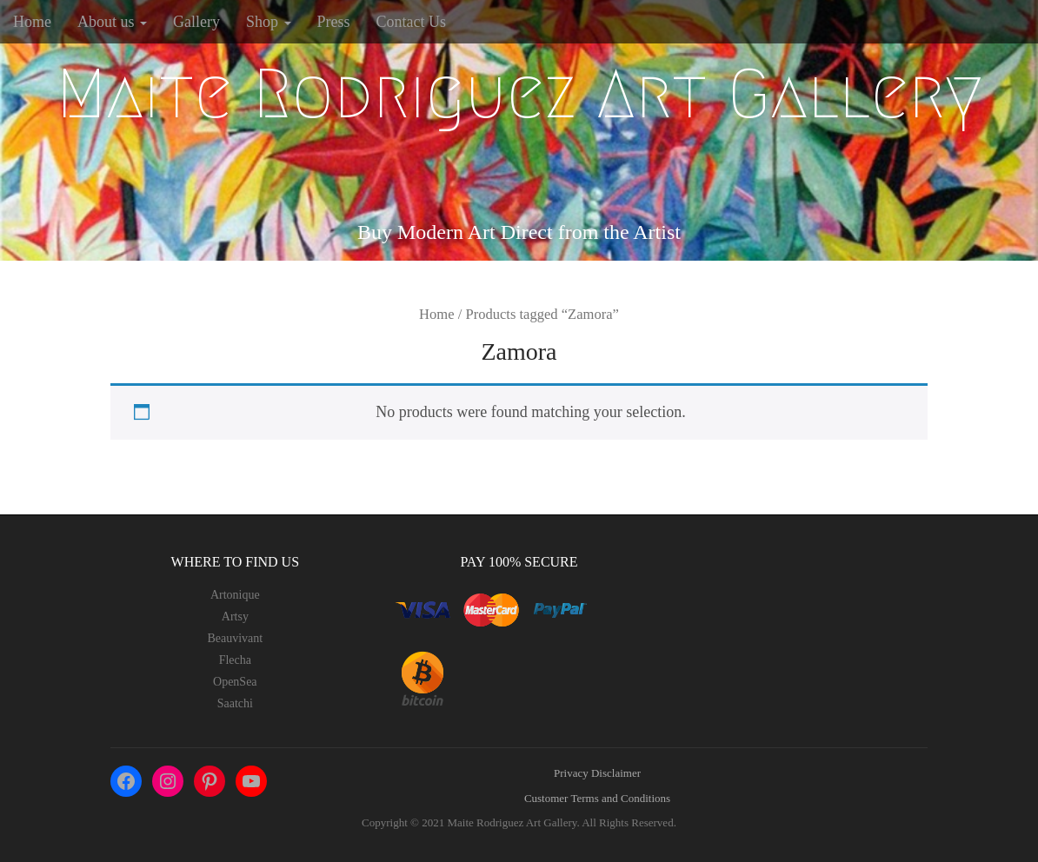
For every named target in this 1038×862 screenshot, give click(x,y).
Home (32, 21)
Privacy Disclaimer (597, 772)
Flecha (235, 659)
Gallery (196, 21)
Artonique (235, 594)
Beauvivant (235, 638)
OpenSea (235, 681)
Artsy (235, 616)
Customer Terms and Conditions (597, 798)
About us (112, 21)
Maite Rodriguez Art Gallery (519, 93)
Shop (268, 21)
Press (333, 21)
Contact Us (411, 21)
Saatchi (235, 703)
